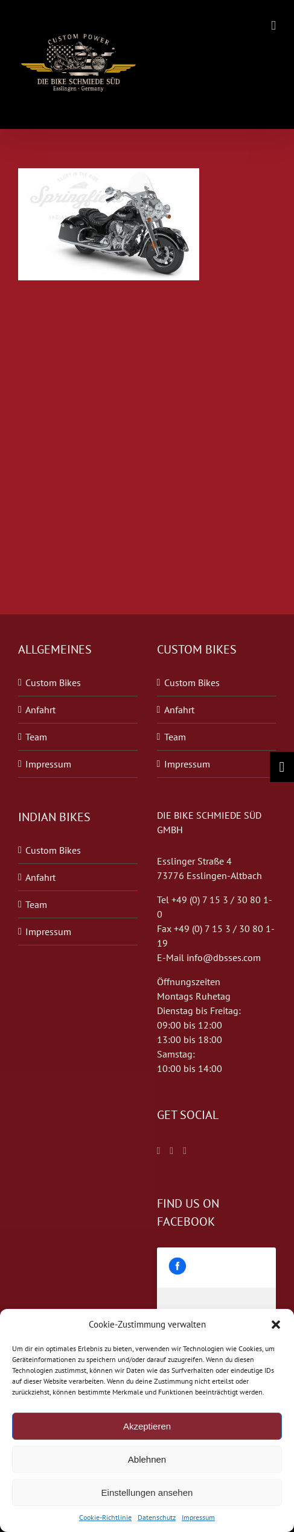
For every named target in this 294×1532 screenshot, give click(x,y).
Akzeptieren (147, 1426)
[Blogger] (185, 1151)
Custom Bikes (53, 682)
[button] (276, 1325)
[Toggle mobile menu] (273, 25)
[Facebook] (159, 1151)
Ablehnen (147, 1459)
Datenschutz (157, 1517)
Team (36, 737)
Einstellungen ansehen (147, 1492)
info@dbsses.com (224, 957)
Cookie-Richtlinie (105, 1517)
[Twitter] (171, 1151)
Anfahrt (40, 710)
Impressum (198, 1517)
